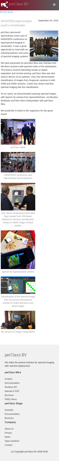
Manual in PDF (12, 391)
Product (8, 379)
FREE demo (11, 399)
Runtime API (11, 387)
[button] (54, 4)
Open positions (12, 441)
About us (9, 428)
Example (9, 410)
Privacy (8, 433)
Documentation (12, 383)
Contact (8, 445)
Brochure (9, 395)
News (7, 437)
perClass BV (19, 4)
